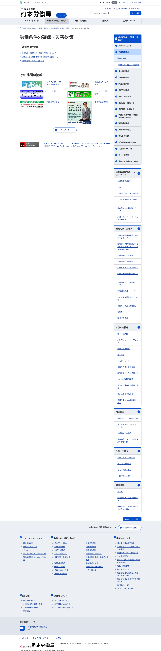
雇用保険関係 (123, 90)
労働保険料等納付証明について (127, 275)
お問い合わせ (121, 8)
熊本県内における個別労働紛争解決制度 (127, 441)
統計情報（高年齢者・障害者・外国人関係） (127, 573)
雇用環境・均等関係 (126, 109)
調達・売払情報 (123, 349)
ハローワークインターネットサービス (127, 218)
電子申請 (120, 355)
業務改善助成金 (60, 573)
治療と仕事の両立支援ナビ (127, 306)
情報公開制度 (123, 136)
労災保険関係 (123, 84)
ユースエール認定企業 (126, 458)
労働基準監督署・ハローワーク (128, 173)
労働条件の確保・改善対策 (128, 65)
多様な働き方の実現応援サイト (127, 402)
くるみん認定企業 (124, 471)
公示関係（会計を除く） (64, 605)
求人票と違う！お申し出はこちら (127, 426)
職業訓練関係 (123, 123)
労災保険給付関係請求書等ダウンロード (127, 237)
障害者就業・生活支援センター (127, 500)
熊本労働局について (62, 598)
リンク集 (25, 635)
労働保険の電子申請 (125, 262)
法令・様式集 (123, 155)
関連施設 (26, 608)
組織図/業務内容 (29, 598)
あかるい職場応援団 (125, 380)
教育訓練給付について (126, 292)
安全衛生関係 (123, 71)
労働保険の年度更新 (125, 256)
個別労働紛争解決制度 (127, 142)
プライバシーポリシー (41, 635)
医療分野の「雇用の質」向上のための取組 (127, 509)
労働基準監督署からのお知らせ (34, 557)
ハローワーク (122, 188)
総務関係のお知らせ (62, 601)
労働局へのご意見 (130, 528)
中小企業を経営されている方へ (127, 299)
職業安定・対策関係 (126, 103)
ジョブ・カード (123, 361)
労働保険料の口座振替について (127, 284)
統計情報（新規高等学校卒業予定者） (128, 579)
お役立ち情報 (128, 327)
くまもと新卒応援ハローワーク (127, 201)
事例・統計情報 (124, 538)
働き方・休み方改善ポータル (127, 387)
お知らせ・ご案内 (128, 229)
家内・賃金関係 (124, 97)
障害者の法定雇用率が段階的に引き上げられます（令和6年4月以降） (127, 247)
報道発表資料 (28, 542)
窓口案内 (27, 594)
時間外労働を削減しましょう (33, 61)
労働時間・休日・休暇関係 (127, 552)
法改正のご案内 (124, 46)
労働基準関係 (123, 52)
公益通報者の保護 (125, 149)
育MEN (120, 312)
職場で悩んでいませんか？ (127, 419)
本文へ (109, 8)
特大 (124, 2)
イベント (26, 549)
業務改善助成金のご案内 (128, 161)
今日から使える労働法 (126, 368)
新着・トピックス (30, 546)
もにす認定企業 (123, 477)
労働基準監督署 (123, 182)
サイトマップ (136, 8)
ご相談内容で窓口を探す (32, 601)
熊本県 (120, 493)
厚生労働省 (137, 2)
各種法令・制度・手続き (128, 38)
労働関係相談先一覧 (31, 605)
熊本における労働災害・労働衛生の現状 (128, 560)
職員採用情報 (122, 319)
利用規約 (58, 635)
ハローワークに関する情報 (127, 194)
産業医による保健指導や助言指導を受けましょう (41, 57)
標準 (114, 2)
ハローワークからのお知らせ (34, 552)
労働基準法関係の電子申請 (127, 268)
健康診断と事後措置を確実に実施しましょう (39, 53)
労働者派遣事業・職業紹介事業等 (97, 557)
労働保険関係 (123, 77)
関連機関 (128, 486)
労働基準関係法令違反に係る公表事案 (128, 547)
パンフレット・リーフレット (127, 342)
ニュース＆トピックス (33, 538)
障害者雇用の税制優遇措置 (127, 374)
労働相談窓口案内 (124, 434)
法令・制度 (121, 58)
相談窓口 (128, 412)
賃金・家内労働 (123, 565)
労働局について (61, 594)
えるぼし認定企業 (124, 465)
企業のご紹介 (128, 452)
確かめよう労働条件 (125, 395)
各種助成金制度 (124, 130)
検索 (137, 13)
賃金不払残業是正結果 (126, 542)
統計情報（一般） (124, 568)
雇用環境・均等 (123, 584)
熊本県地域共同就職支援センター (127, 210)
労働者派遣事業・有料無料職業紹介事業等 (128, 116)
